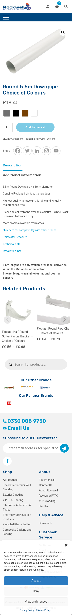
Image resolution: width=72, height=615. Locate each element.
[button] (66, 545)
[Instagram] (46, 150)
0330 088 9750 (24, 421)
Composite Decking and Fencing (17, 531)
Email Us (16, 428)
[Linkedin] (36, 150)
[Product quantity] (8, 127)
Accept (36, 580)
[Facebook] (17, 150)
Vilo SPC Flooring (13, 500)
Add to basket (35, 127)
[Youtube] (56, 150)
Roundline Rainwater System (39, 139)
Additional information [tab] (22, 175)
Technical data (12, 244)
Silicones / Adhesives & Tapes (17, 507)
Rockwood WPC (48, 495)
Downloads (45, 523)
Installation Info (12, 251)
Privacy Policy (27, 610)
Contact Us (45, 485)
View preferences (36, 601)
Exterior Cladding (13, 494)
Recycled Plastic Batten (17, 524)
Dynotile (44, 506)
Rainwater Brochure (15, 237)
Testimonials (47, 479)
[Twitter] (27, 150)
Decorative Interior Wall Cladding (17, 487)
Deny (36, 591)
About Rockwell (48, 490)
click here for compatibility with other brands (29, 230)
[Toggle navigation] (6, 17)
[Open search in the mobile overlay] (36, 364)
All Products (10, 479)
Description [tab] (12, 165)
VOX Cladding (47, 501)
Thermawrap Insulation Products (17, 517)
